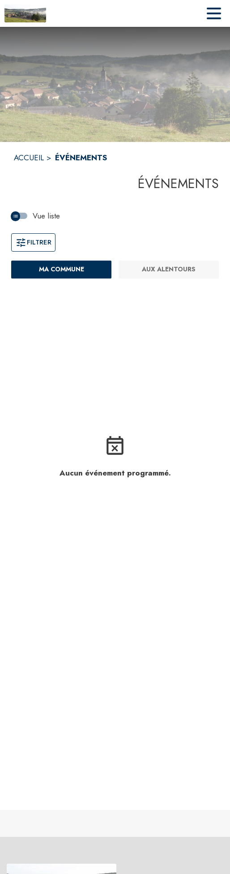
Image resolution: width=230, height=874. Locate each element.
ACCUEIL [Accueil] (29, 157)
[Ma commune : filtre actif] (61, 269)
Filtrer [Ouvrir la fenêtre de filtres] (33, 242)
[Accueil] (25, 13)
